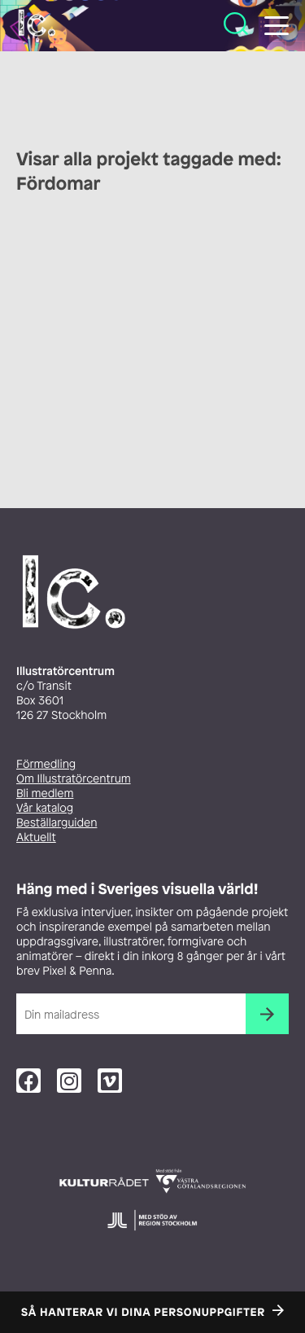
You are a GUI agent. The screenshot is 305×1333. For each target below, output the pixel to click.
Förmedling (46, 764)
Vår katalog (44, 808)
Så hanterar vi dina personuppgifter (143, 1312)
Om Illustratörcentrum (73, 779)
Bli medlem (44, 793)
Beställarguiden (56, 823)
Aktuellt (36, 837)
